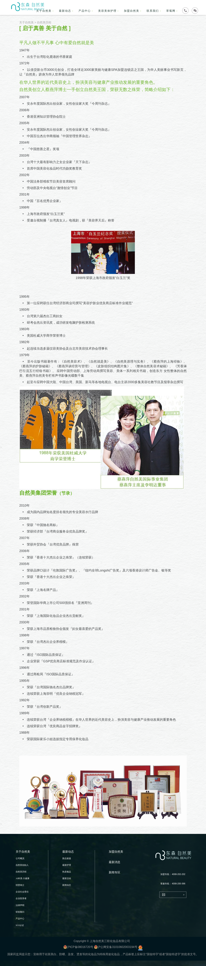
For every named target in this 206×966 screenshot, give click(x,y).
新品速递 (66, 858)
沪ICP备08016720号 (78, 947)
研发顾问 (20, 912)
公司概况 (20, 858)
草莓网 (170, 10)
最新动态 (65, 10)
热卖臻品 (66, 871)
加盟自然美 (131, 10)
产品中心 (85, 10)
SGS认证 (20, 925)
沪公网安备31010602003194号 (115, 947)
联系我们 (153, 10)
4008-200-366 (178, 883)
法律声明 (20, 905)
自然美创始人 (22, 865)
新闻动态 (66, 885)
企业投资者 (21, 898)
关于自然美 (26, 22)
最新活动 (66, 878)
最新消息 (114, 862)
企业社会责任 (22, 891)
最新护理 (66, 865)
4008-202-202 (178, 874)
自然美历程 (21, 871)
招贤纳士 (20, 885)
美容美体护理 (107, 10)
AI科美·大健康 (22, 878)
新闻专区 (114, 872)
